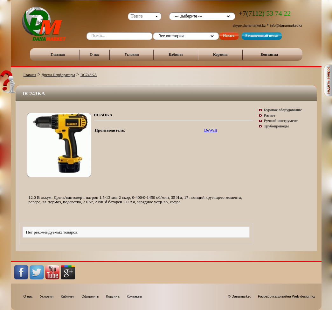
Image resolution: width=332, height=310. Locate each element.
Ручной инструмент (281, 121)
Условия (131, 54)
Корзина (220, 54)
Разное (269, 115)
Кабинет (176, 54)
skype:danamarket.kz (249, 25)
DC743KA (88, 75)
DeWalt (210, 130)
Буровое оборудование (283, 110)
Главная (58, 54)
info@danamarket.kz (286, 25)
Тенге (137, 16)
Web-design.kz (303, 296)
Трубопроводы (276, 126)
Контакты (269, 54)
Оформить (90, 296)
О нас (95, 54)
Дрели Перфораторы (58, 75)
